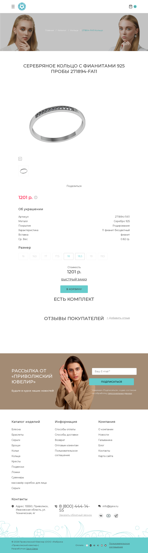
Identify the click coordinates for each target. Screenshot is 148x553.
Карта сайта (105, 456)
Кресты (16, 461)
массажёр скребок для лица (29, 482)
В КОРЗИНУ (74, 289)
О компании (105, 429)
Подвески (18, 466)
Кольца (16, 456)
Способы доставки (66, 434)
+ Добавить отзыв (118, 318)
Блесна (16, 429)
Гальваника (105, 440)
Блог (101, 445)
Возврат (60, 440)
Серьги (16, 440)
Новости (103, 434)
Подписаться (111, 381)
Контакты (104, 450)
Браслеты (18, 434)
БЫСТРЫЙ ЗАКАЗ (74, 279)
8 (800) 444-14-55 (74, 508)
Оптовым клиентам (66, 445)
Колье (15, 450)
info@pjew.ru (110, 506)
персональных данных (120, 393)
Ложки (16, 472)
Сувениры (18, 477)
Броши (16, 445)
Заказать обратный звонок (75, 515)
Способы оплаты (65, 429)
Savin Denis (32, 548)
